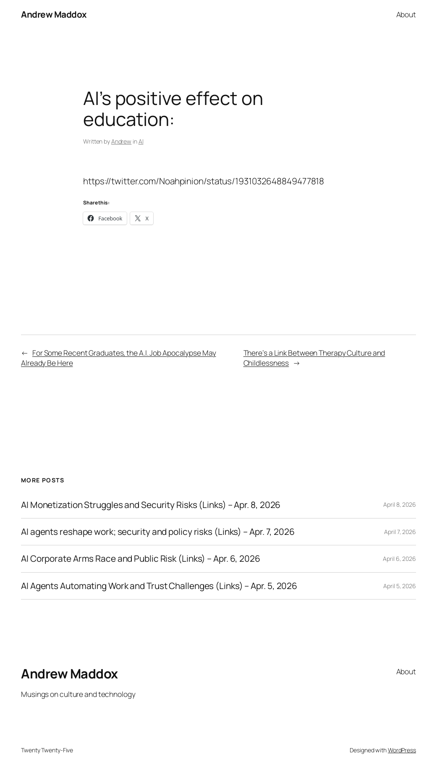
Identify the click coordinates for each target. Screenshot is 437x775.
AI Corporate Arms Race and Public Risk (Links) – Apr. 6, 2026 (140, 558)
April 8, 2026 (399, 504)
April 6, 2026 (399, 559)
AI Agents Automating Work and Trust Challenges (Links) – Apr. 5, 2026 (159, 586)
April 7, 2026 (400, 532)
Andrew (121, 141)
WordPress (402, 750)
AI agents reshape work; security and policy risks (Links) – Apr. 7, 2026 (158, 532)
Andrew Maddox (54, 14)
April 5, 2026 (399, 586)
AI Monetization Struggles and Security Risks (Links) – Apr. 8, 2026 (150, 505)
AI (141, 141)
